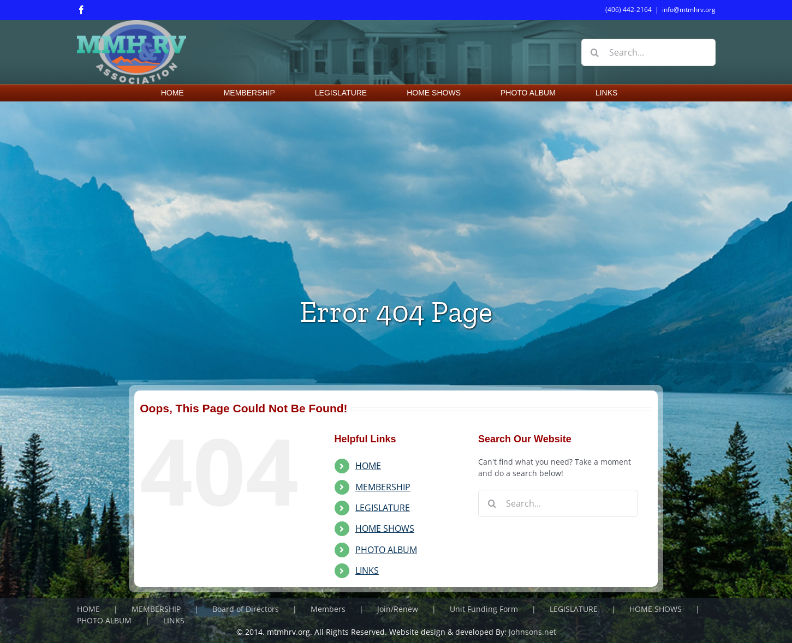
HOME (368, 466)
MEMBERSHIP (382, 487)
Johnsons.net (532, 632)
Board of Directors (245, 609)
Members (328, 609)
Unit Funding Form (484, 609)
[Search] (595, 52)
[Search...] (648, 52)
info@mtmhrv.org (689, 9)
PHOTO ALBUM (386, 550)
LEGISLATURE (382, 508)
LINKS (367, 570)
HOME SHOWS (384, 528)
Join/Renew (397, 609)
